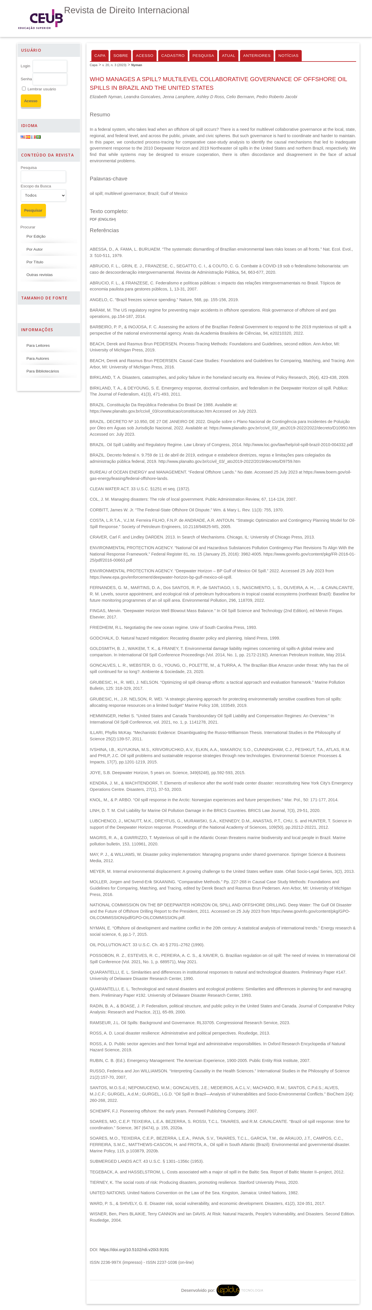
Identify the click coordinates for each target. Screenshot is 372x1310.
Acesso (144, 55)
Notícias (288, 55)
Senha (26, 79)
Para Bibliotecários (43, 371)
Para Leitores (38, 345)
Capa (100, 55)
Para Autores (38, 358)
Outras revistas (40, 275)
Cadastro (173, 55)
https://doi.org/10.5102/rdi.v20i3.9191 (134, 1249)
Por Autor (35, 249)
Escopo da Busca (36, 186)
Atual (228, 55)
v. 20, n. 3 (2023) (114, 65)
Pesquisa (29, 167)
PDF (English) (103, 219)
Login (25, 66)
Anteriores (257, 55)
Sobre (120, 55)
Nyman (136, 65)
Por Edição (36, 236)
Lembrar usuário (41, 89)
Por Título (35, 262)
